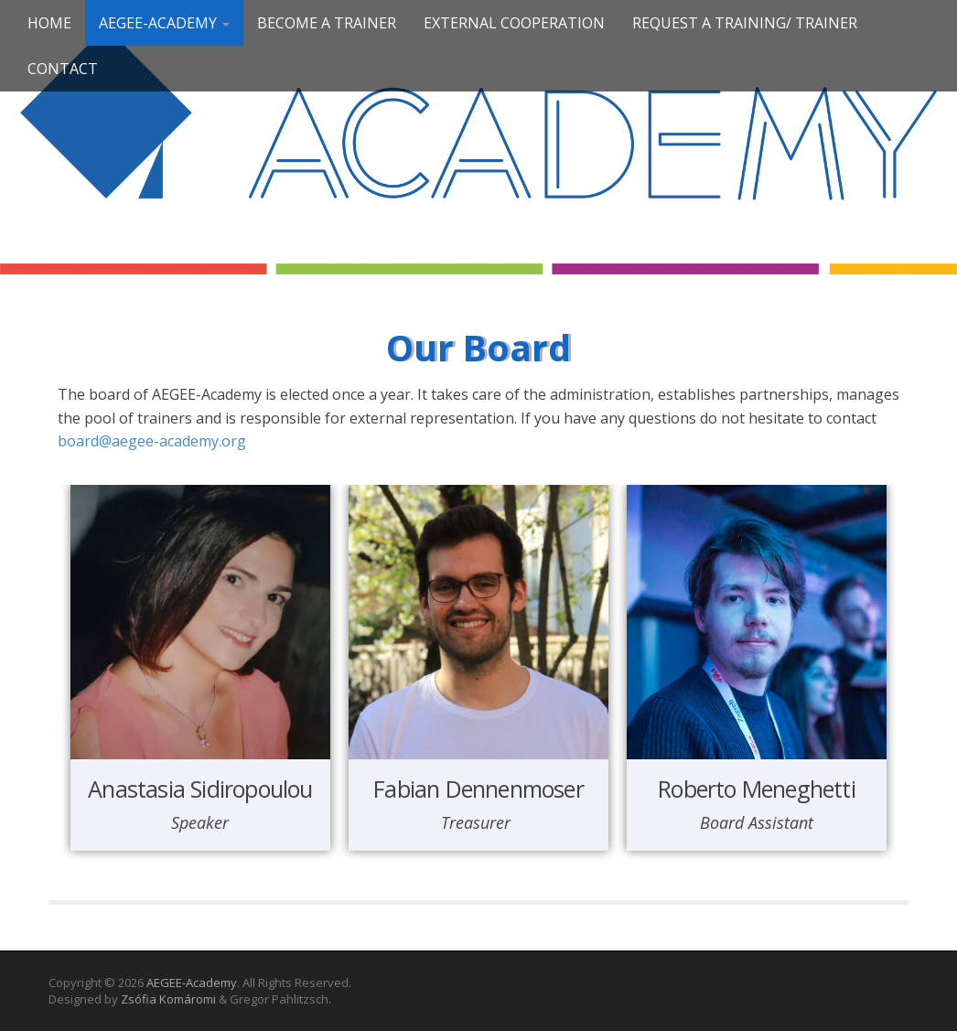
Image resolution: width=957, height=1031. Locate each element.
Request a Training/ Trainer (744, 23)
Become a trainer (326, 23)
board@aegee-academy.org (152, 441)
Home (49, 23)
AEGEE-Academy (164, 23)
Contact (62, 69)
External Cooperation (514, 23)
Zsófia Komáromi (168, 999)
